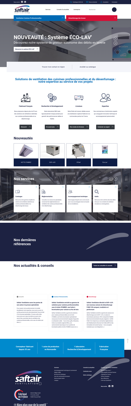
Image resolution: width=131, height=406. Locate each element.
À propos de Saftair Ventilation (109, 367)
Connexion (114, 2)
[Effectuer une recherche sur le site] (114, 9)
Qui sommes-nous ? (106, 370)
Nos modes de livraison (77, 127)
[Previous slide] (111, 179)
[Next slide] (115, 43)
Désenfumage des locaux (77, 18)
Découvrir (24, 127)
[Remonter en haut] (127, 348)
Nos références (105, 378)
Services (47, 9)
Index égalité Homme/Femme (108, 372)
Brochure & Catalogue (60, 374)
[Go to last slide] (115, 38)
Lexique (56, 380)
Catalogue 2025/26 (76, 2)
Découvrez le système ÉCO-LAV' (24, 49)
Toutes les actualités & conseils (102, 265)
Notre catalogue (87, 375)
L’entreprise (77, 9)
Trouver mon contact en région (53, 67)
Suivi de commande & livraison (62, 376)
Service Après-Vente (59, 378)
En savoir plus (50, 127)
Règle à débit (57, 372)
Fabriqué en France (106, 374)
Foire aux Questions (106, 380)
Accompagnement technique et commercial (65, 370)
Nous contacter (91, 2)
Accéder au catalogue (88, 67)
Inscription (104, 2)
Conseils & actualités (63, 9)
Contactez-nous (87, 371)
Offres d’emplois (105, 376)
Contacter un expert (104, 127)
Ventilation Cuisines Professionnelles (28, 18)
